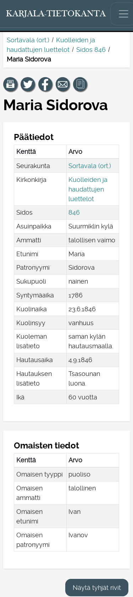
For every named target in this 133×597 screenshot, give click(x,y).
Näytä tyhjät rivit (97, 587)
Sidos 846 (91, 49)
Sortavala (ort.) (28, 40)
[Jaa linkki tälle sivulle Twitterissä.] (28, 84)
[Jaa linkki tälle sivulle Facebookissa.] (45, 84)
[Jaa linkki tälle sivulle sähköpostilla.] (63, 84)
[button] (10, 84)
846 (74, 212)
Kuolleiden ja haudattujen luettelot (87, 189)
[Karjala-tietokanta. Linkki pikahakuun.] (56, 14)
